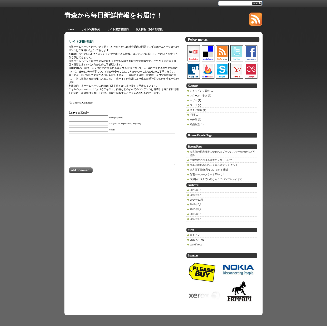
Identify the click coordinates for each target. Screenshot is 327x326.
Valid (197, 239)
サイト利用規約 (81, 42)
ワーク (193, 105)
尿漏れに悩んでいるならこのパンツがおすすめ (216, 179)
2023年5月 (196, 190)
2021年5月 (196, 194)
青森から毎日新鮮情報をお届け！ (113, 15)
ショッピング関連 (200, 90)
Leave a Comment (83, 102)
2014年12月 (196, 199)
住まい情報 (196, 110)
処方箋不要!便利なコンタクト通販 (209, 169)
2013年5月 (196, 204)
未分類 (193, 119)
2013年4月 (196, 209)
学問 (192, 114)
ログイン (195, 235)
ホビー (193, 100)
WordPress (196, 244)
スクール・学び (198, 95)
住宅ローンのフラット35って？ (207, 174)
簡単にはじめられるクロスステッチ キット (214, 164)
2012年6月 (196, 218)
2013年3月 (196, 214)
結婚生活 (195, 124)
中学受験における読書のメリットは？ (211, 160)
